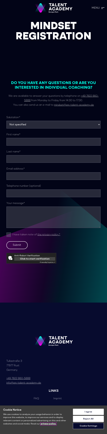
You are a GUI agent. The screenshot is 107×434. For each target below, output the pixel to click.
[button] (98, 8)
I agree (88, 412)
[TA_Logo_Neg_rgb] (53, 8)
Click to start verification (35, 259)
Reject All (88, 419)
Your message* (53, 215)
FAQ (36, 398)
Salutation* (53, 122)
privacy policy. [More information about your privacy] (48, 424)
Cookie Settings (88, 426)
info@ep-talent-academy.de (23, 383)
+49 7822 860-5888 (18, 378)
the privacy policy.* (48, 234)
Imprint (57, 398)
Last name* (53, 156)
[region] (53, 420)
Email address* (53, 174)
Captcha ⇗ (47, 262)
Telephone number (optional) (53, 191)
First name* (53, 139)
